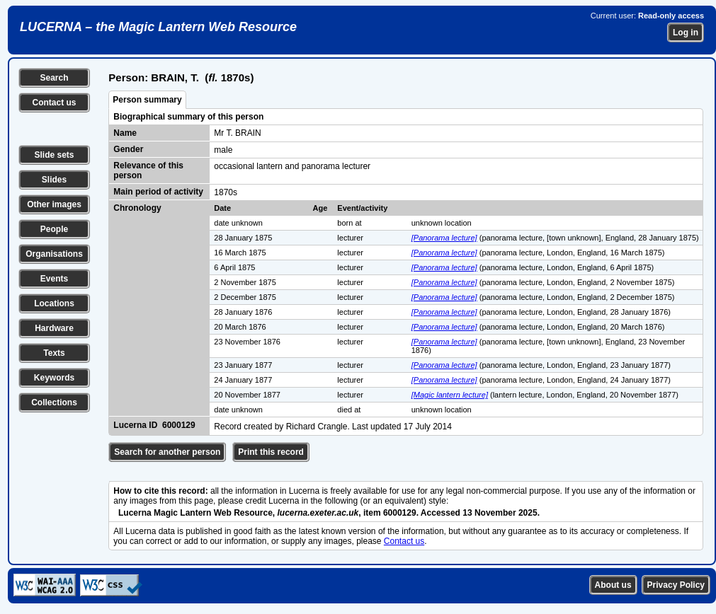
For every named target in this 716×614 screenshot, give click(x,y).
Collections (54, 402)
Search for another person (167, 452)
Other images (54, 204)
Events (54, 279)
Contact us (54, 103)
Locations (54, 303)
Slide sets (54, 155)
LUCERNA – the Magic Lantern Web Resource (158, 27)
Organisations (54, 254)
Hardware (54, 328)
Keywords (54, 378)
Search (54, 78)
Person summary (147, 100)
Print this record (271, 452)
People (54, 229)
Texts (53, 353)
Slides (54, 180)
